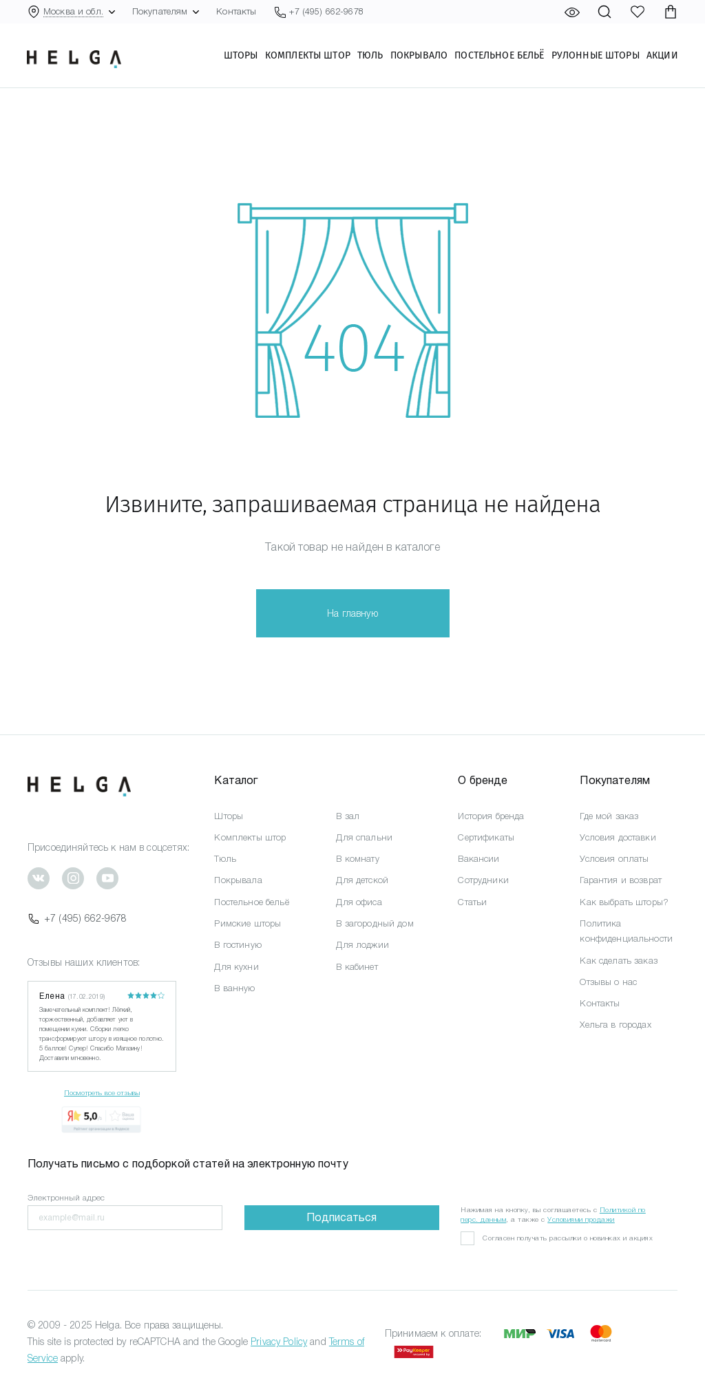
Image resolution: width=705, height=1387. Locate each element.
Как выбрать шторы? (624, 902)
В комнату (357, 859)
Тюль (370, 56)
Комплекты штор (307, 56)
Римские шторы (247, 923)
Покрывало (418, 56)
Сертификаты (486, 837)
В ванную (234, 988)
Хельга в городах (615, 1024)
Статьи (472, 902)
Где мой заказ (609, 816)
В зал (347, 816)
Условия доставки (617, 837)
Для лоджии (362, 945)
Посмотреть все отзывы (102, 1093)
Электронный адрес (66, 1198)
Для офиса (358, 902)
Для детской (362, 880)
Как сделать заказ (618, 960)
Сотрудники (483, 880)
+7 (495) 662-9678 (77, 918)
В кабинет (356, 967)
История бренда (491, 816)
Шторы (240, 56)
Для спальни (364, 837)
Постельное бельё (499, 56)
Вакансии (478, 859)
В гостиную (237, 945)
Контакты (236, 11)
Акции (661, 56)
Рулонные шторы (595, 56)
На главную (352, 613)
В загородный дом (374, 923)
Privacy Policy (279, 1341)
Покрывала (238, 880)
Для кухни (236, 967)
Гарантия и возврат (621, 880)
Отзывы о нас (608, 982)
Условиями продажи (581, 1219)
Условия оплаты (614, 859)
